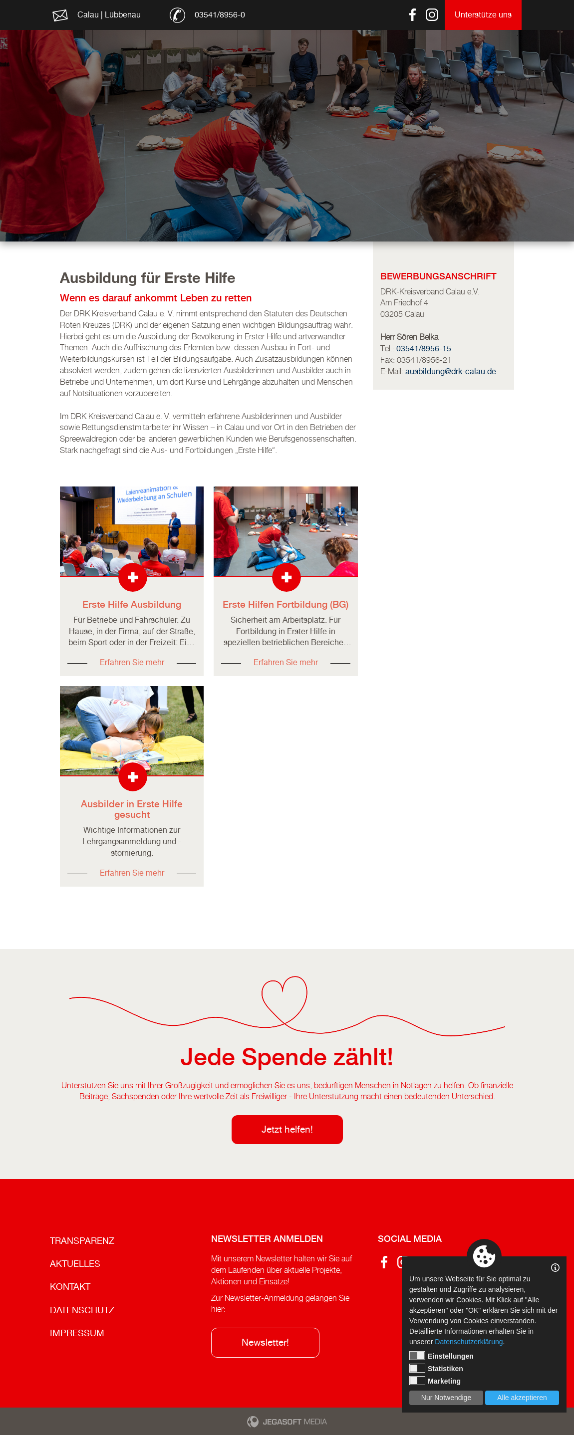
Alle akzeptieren (522, 1398)
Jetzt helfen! (287, 1129)
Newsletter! (265, 1342)
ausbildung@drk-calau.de (450, 371)
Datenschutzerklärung (469, 1342)
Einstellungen (441, 1355)
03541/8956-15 (423, 348)
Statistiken (436, 1368)
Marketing (435, 1380)
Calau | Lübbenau (109, 14)
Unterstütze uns (483, 14)
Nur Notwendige (446, 1398)
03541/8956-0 (220, 14)
